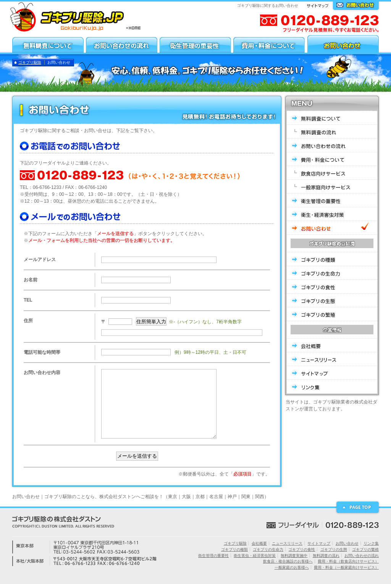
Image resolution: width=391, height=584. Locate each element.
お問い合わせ (347, 543)
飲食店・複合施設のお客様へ (288, 561)
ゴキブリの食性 (301, 549)
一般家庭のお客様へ (292, 567)
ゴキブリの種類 (234, 549)
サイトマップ (318, 543)
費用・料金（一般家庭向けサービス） (346, 567)
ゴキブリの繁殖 (365, 549)
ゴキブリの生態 (333, 549)
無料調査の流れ (326, 555)
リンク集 (371, 543)
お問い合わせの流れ (361, 555)
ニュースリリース (287, 543)
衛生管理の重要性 (213, 555)
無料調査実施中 (294, 555)
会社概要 (259, 543)
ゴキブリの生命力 (268, 549)
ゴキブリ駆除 (29, 62)
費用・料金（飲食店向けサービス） (348, 561)
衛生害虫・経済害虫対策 (255, 555)
